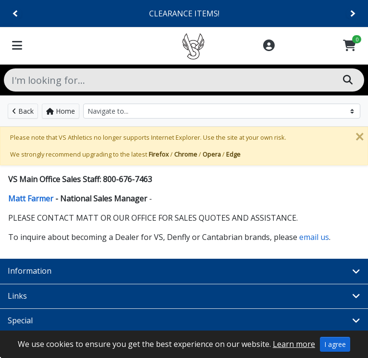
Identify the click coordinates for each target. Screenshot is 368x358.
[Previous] (16, 14)
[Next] (352, 14)
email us (313, 237)
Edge (233, 154)
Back (23, 111)
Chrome (185, 154)
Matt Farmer (31, 198)
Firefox (159, 154)
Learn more (294, 344)
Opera (212, 154)
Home (60, 111)
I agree (335, 344)
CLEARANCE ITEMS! (184, 13)
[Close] (359, 136)
